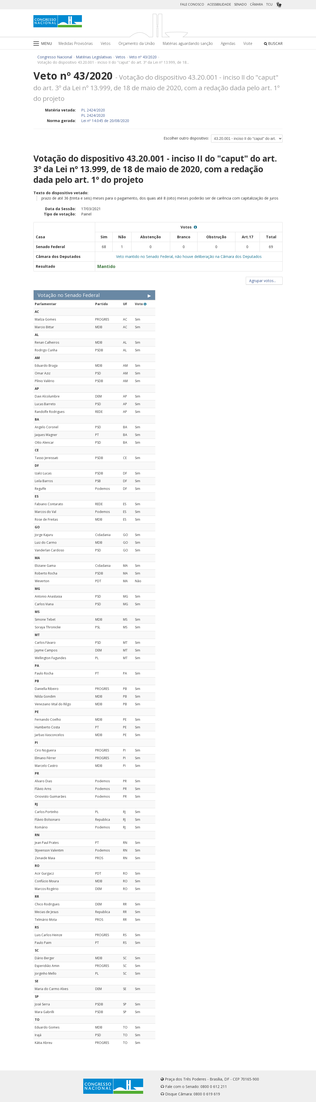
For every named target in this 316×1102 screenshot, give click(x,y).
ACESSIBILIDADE (219, 4)
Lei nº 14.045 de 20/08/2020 (105, 120)
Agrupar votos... (264, 280)
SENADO (240, 4)
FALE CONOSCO (192, 4)
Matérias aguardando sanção (188, 43)
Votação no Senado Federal (69, 295)
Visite (247, 43)
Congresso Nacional (54, 56)
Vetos (106, 43)
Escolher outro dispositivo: (186, 138)
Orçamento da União (136, 43)
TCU (269, 4)
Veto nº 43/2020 (143, 56)
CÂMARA (256, 4)
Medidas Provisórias (76, 43)
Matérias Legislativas (94, 56)
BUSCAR (273, 43)
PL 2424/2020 (93, 110)
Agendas (228, 43)
